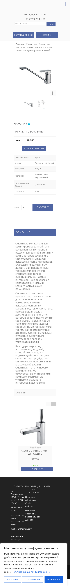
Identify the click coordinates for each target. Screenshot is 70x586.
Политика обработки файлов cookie (31, 571)
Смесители (31, 44)
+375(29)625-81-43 (35, 18)
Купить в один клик (34, 148)
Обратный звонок (23, 35)
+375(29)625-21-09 (35, 14)
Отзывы (21, 392)
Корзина (47, 35)
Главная (20, 44)
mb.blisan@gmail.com (21, 528)
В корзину (37, 469)
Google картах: (16, 541)
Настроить (12, 579)
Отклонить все (32, 579)
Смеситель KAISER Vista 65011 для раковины (35, 452)
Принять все (53, 579)
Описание (23, 232)
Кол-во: (17, 207)
